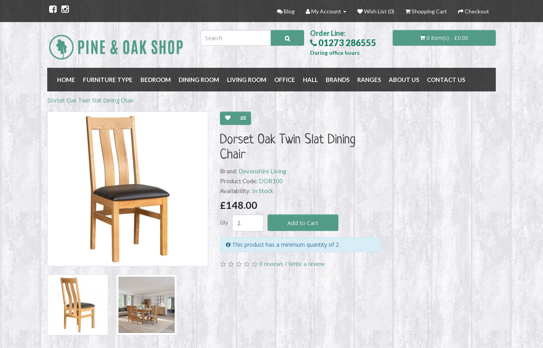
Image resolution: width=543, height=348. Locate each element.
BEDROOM (155, 79)
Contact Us (446, 79)
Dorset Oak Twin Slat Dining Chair (90, 100)
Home (66, 79)
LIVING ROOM (246, 79)
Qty (224, 222)
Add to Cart (302, 223)
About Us (404, 79)
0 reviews (271, 264)
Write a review (306, 264)
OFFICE (284, 79)
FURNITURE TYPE (108, 79)
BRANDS (337, 79)
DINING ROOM (199, 79)
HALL (310, 79)
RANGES (369, 79)
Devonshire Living (262, 171)
